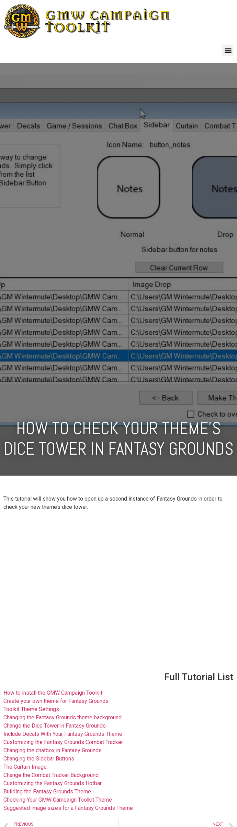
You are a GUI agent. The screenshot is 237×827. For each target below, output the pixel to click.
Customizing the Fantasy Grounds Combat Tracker (63, 742)
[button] (228, 50)
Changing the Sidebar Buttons (38, 758)
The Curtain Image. (25, 767)
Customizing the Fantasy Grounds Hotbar (52, 783)
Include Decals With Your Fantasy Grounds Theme (62, 734)
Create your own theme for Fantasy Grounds (56, 701)
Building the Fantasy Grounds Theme (47, 791)
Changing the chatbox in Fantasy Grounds (52, 750)
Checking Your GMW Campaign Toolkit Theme (57, 799)
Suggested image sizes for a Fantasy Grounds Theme (68, 808)
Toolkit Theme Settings (31, 709)
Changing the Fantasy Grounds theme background (62, 717)
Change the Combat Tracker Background (51, 775)
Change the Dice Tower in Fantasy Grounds (54, 725)
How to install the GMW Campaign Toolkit (52, 693)
